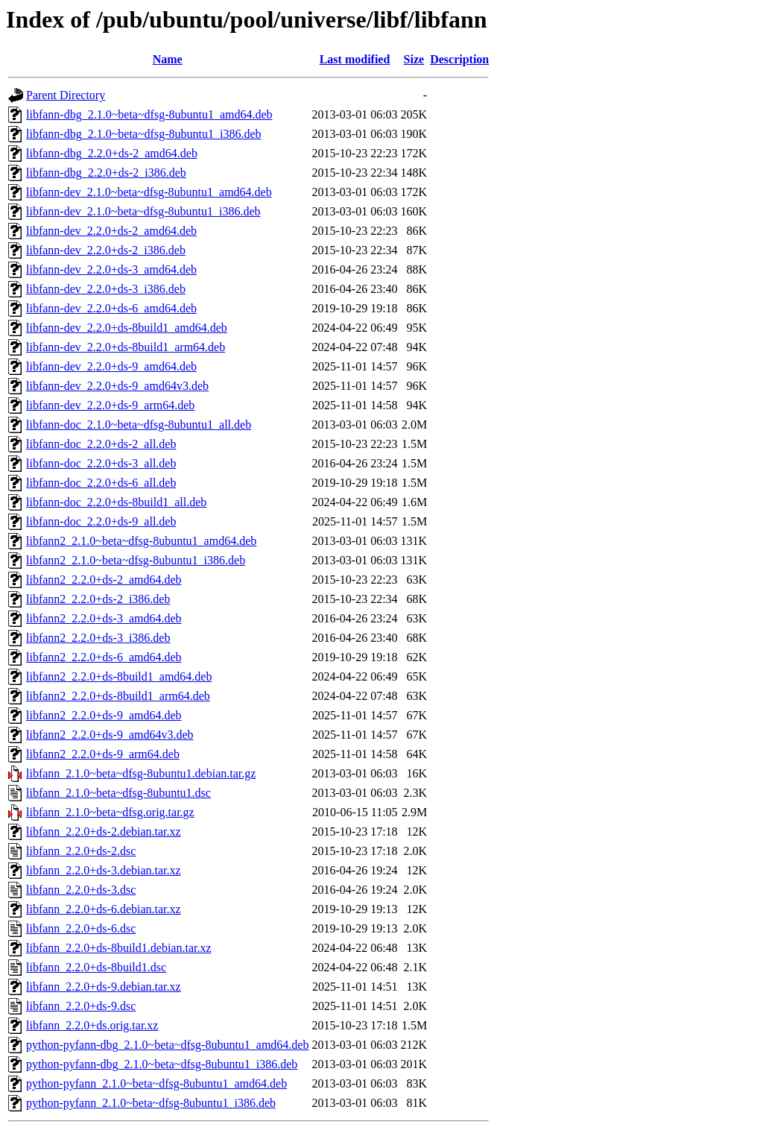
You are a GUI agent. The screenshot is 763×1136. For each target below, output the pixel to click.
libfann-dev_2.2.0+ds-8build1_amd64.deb (126, 327)
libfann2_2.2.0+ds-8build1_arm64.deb (118, 696)
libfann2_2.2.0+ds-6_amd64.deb (104, 657)
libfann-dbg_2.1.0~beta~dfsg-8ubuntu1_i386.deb (143, 133)
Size (414, 59)
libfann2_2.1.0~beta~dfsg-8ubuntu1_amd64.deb (141, 540)
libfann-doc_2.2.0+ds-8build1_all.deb (116, 502)
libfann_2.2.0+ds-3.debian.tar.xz (103, 870)
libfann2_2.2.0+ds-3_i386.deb (98, 637)
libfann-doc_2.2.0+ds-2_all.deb (101, 444)
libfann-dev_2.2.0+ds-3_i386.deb (106, 289)
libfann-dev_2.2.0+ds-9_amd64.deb (111, 366)
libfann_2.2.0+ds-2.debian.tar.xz (103, 831)
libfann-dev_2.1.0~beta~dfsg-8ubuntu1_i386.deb (143, 211)
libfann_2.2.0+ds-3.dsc (81, 889)
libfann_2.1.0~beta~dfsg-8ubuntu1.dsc (118, 792)
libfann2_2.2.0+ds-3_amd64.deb (104, 618)
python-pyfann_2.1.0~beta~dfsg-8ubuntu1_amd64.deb (156, 1083)
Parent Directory (65, 95)
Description (459, 59)
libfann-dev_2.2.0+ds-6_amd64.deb (111, 308)
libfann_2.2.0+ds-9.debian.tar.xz (103, 986)
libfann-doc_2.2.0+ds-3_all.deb (101, 463)
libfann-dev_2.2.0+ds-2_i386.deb (106, 250)
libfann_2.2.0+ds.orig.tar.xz (92, 1025)
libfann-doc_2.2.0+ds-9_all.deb (101, 521)
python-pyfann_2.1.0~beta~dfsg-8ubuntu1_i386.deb (151, 1102)
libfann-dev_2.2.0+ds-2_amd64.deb (111, 230)
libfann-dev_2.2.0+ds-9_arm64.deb (110, 405)
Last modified (355, 59)
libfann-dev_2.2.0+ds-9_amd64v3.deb (117, 385)
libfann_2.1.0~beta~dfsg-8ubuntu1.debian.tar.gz (141, 773)
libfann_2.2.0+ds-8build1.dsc (96, 967)
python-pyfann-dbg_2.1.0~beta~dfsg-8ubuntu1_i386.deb (161, 1064)
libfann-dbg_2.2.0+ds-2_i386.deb (106, 172)
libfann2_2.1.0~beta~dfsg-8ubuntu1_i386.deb (135, 560)
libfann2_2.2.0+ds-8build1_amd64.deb (119, 676)
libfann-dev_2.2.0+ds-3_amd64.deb (111, 269)
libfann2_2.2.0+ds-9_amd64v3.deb (110, 734)
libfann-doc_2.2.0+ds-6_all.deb (101, 482)
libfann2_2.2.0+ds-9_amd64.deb (104, 715)
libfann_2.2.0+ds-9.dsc (81, 1006)
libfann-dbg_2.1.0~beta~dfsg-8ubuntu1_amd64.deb (149, 114)
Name (168, 59)
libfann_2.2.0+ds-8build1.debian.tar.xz (119, 947)
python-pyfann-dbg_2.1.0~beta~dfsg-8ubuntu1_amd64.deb (167, 1044)
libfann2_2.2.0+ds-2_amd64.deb (104, 579)
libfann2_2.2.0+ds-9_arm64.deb (103, 754)
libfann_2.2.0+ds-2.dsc (81, 851)
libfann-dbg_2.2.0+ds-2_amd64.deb (111, 153)
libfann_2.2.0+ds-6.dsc (81, 928)
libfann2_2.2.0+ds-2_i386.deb (98, 599)
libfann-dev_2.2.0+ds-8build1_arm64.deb (125, 347)
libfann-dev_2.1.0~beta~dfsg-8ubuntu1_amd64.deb (149, 192)
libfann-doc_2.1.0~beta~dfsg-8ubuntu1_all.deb (138, 424)
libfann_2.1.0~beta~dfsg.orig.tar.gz (110, 812)
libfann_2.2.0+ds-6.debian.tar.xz (103, 909)
